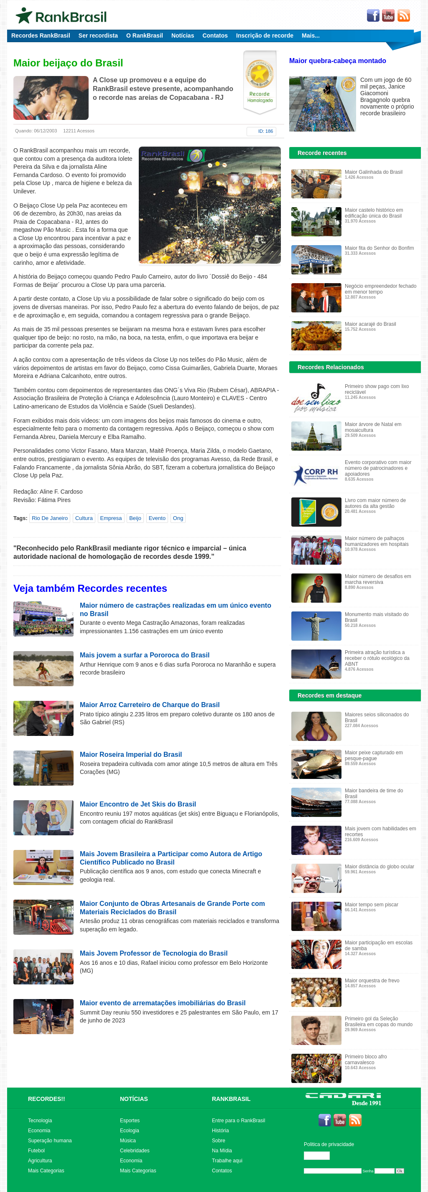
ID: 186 (265, 131)
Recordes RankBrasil (40, 35)
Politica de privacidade (329, 1144)
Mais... (311, 35)
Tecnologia (40, 1121)
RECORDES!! (46, 1099)
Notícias (182, 35)
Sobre (218, 1141)
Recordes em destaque (330, 695)
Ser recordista (98, 35)
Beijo (135, 518)
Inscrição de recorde (264, 35)
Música (128, 1141)
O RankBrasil (144, 35)
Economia (39, 1131)
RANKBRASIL (231, 1099)
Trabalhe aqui (227, 1161)
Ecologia (129, 1131)
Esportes (130, 1121)
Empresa (111, 518)
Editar (320, 1156)
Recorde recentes (322, 153)
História (220, 1131)
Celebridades (135, 1151)
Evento (157, 518)
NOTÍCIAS (134, 1099)
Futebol (36, 1151)
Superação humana (50, 1141)
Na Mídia (222, 1151)
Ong (178, 518)
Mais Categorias (46, 1171)
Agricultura (40, 1161)
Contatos (215, 35)
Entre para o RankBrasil (238, 1121)
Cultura (84, 518)
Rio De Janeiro (50, 518)
